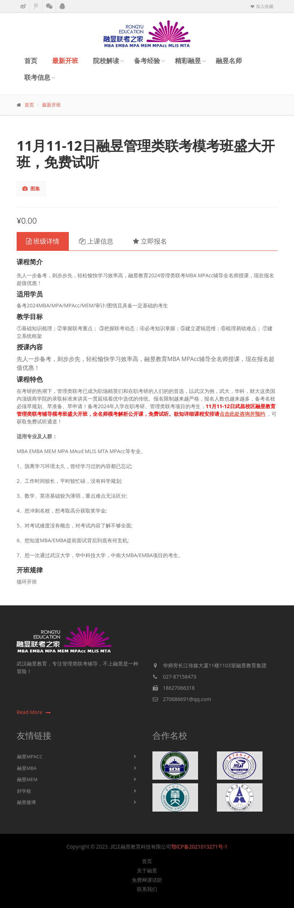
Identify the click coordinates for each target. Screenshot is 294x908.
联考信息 (37, 77)
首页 (30, 60)
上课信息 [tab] (96, 241)
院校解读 (106, 60)
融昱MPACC (29, 756)
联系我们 (147, 889)
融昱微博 (26, 802)
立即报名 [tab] (150, 241)
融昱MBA (27, 768)
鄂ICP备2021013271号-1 (199, 846)
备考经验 (147, 60)
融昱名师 (229, 60)
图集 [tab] (31, 188)
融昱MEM (27, 779)
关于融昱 (147, 871)
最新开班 (65, 60)
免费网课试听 (147, 880)
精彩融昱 (188, 60)
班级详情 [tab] (42, 241)
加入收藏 (261, 6)
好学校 (24, 791)
